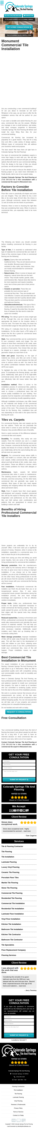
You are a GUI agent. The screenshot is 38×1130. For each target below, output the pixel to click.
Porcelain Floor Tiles (10, 878)
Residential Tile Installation (12, 909)
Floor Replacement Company (13, 950)
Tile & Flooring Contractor (12, 846)
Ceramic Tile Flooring (10, 872)
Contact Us (28, 15)
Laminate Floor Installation (12, 914)
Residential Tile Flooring (11, 898)
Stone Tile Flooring (9, 888)
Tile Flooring (6, 852)
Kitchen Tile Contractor (11, 934)
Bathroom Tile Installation (12, 929)
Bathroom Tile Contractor (12, 940)
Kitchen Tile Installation (11, 924)
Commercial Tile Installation (13, 903)
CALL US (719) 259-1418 (13, 15)
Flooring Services (8, 955)
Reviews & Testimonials (18, 1104)
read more (27, 831)
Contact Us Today (18, 1115)
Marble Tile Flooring (9, 883)
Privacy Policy (18, 1108)
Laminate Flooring (9, 862)
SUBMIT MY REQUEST (19, 779)
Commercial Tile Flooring (11, 893)
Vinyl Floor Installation (10, 919)
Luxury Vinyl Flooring (10, 867)
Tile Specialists (7, 945)
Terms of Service (18, 1112)
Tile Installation (7, 857)
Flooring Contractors (18, 1086)
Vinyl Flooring (18, 1101)
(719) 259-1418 (7, 179)
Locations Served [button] (19, 1040)
